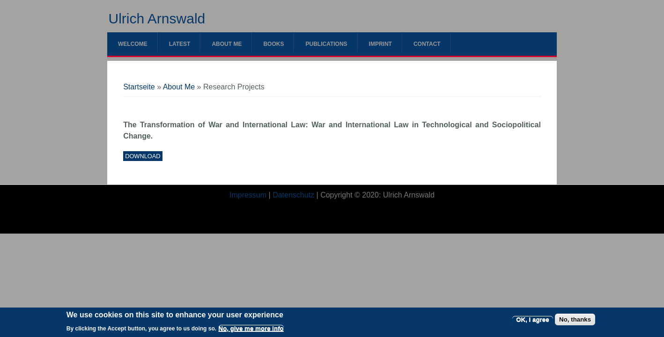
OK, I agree (532, 322)
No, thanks (575, 322)
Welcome (133, 44)
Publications (326, 44)
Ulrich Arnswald (157, 19)
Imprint (380, 44)
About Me (227, 44)
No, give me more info (251, 331)
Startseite (139, 87)
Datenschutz (293, 195)
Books (273, 44)
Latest (180, 44)
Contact (427, 44)
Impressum (247, 195)
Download (142, 156)
